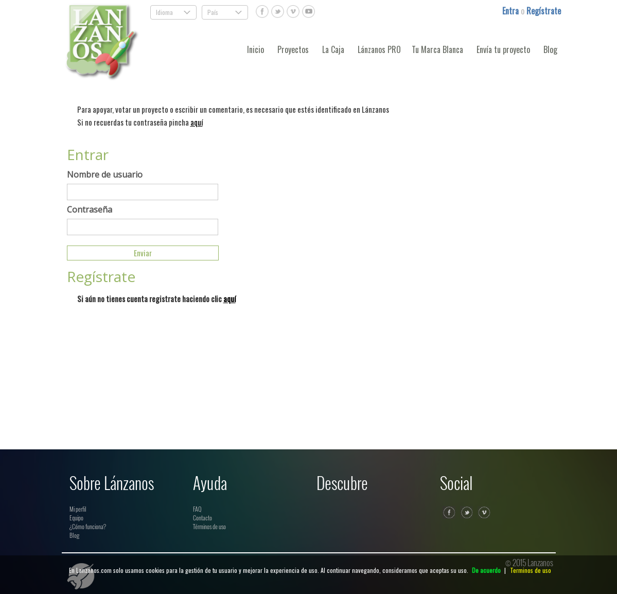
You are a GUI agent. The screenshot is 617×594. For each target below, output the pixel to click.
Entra (511, 11)
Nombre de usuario (105, 174)
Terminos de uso (530, 570)
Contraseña (89, 209)
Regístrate (543, 11)
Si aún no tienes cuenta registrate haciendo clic (156, 298)
